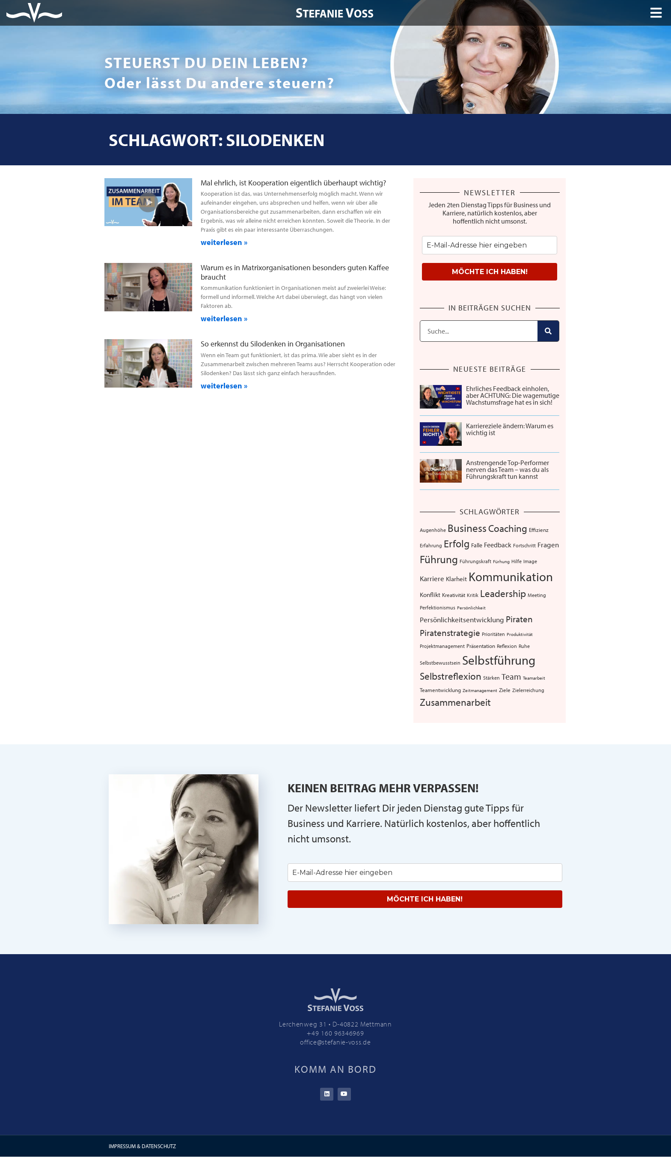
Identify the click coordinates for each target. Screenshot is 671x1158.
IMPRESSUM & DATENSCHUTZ (142, 1146)
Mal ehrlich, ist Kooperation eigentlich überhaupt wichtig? (293, 183)
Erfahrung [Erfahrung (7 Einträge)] (431, 545)
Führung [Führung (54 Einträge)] (439, 559)
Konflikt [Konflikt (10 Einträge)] (430, 595)
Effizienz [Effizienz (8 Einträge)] (539, 529)
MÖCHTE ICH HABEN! (490, 272)
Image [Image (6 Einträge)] (530, 561)
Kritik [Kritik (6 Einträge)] (472, 595)
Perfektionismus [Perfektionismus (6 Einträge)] (437, 607)
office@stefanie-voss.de (335, 1042)
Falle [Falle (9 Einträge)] (476, 545)
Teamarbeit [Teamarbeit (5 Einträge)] (534, 678)
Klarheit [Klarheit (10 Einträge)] (456, 579)
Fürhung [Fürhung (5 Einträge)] (501, 561)
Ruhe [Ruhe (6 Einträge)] (524, 646)
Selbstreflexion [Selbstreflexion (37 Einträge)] (450, 676)
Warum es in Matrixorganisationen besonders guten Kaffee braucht (295, 272)
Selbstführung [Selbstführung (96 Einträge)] (498, 660)
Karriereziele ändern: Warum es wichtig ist (509, 429)
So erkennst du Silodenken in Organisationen (273, 344)
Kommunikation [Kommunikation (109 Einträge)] (511, 576)
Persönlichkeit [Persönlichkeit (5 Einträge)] (471, 608)
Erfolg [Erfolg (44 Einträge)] (456, 543)
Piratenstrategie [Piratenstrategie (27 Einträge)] (450, 632)
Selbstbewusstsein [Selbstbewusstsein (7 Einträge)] (440, 662)
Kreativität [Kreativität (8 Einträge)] (453, 594)
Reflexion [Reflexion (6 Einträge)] (507, 646)
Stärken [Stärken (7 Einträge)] (491, 677)
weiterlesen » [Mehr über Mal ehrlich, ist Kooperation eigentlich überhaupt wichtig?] (224, 242)
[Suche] (548, 331)
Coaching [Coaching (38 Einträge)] (507, 528)
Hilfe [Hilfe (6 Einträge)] (516, 561)
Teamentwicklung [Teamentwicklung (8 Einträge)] (440, 689)
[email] (489, 245)
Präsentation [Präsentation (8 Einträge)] (480, 645)
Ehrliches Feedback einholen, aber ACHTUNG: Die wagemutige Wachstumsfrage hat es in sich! (512, 395)
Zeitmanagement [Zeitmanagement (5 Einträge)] (480, 690)
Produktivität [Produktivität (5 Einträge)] (520, 634)
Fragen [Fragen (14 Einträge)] (548, 544)
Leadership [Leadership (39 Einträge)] (503, 593)
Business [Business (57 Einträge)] (467, 527)
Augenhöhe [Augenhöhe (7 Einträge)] (433, 529)
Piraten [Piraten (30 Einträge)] (519, 618)
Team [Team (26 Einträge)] (511, 676)
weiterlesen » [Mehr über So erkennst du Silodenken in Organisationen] (224, 386)
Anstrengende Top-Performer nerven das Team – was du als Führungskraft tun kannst (507, 469)
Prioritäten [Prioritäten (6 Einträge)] (493, 634)
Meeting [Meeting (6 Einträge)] (537, 595)
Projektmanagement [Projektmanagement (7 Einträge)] (442, 645)
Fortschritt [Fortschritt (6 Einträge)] (524, 545)
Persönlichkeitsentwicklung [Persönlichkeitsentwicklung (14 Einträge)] (462, 619)
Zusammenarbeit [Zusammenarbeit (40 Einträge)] (455, 702)
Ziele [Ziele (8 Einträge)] (505, 689)
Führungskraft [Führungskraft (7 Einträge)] (475, 561)
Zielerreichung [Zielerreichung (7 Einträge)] (528, 689)
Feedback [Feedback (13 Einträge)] (497, 544)
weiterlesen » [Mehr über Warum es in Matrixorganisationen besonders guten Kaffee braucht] (224, 318)
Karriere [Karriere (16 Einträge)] (432, 578)
